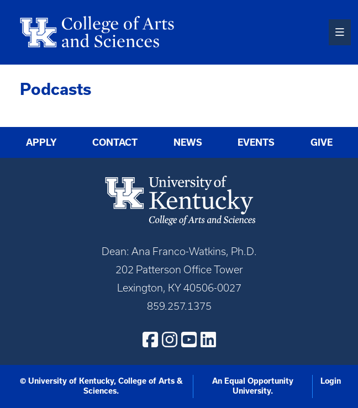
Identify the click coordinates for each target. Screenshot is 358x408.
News (187, 142)
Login (330, 381)
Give (321, 142)
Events (256, 142)
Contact (115, 142)
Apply (41, 142)
